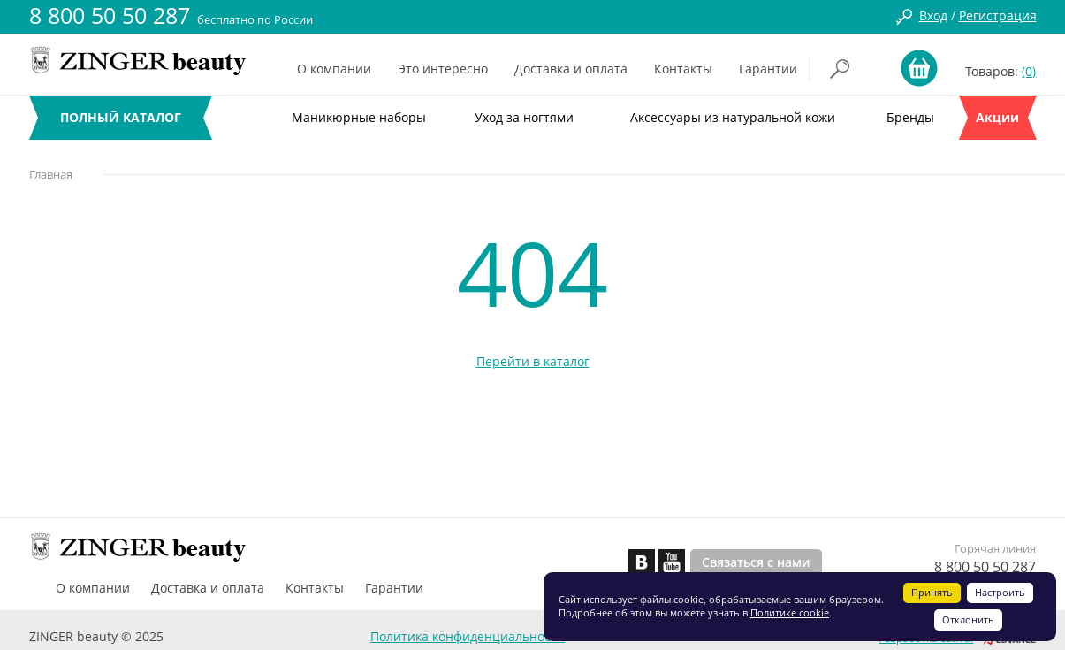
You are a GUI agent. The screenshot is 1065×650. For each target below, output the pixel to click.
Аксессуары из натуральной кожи (732, 117)
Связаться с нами (756, 562)
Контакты (683, 68)
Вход (933, 15)
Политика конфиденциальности (467, 636)
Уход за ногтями (524, 117)
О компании (334, 68)
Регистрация (998, 15)
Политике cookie (789, 612)
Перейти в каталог (533, 361)
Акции (997, 117)
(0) (1029, 71)
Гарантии (768, 68)
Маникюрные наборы (359, 117)
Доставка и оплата (571, 68)
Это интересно (443, 68)
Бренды (910, 117)
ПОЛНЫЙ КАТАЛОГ (120, 117)
